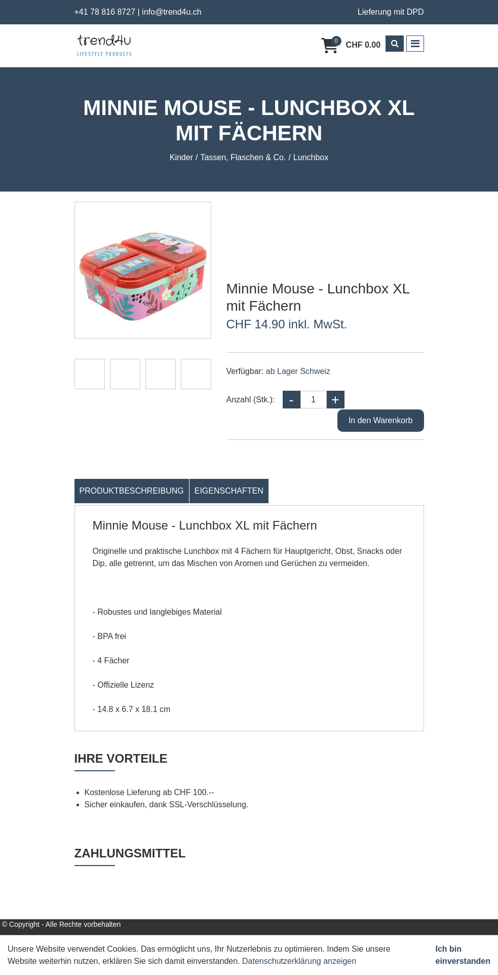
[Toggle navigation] (415, 43)
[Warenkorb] (350, 45)
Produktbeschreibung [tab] (132, 490)
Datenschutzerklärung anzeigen (299, 961)
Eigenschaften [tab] (229, 490)
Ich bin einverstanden (463, 955)
